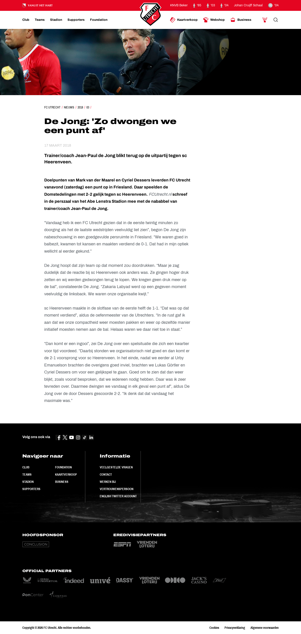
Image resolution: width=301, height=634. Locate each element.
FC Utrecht (52, 107)
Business (61, 482)
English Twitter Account (118, 496)
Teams (27, 474)
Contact (106, 474)
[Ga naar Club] (25, 20)
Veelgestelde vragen (116, 467)
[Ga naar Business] (240, 20)
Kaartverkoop (66, 474)
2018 (80, 107)
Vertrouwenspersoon (116, 489)
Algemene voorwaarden (264, 628)
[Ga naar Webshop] (214, 20)
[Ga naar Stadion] (56, 20)
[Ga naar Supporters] (76, 20)
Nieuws (69, 107)
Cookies (214, 628)
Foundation (63, 467)
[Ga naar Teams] (40, 20)
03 (87, 107)
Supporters (31, 489)
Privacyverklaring (235, 628)
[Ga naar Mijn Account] (265, 20)
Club (25, 467)
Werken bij (108, 482)
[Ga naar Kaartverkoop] (184, 20)
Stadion (28, 482)
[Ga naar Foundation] (98, 20)
